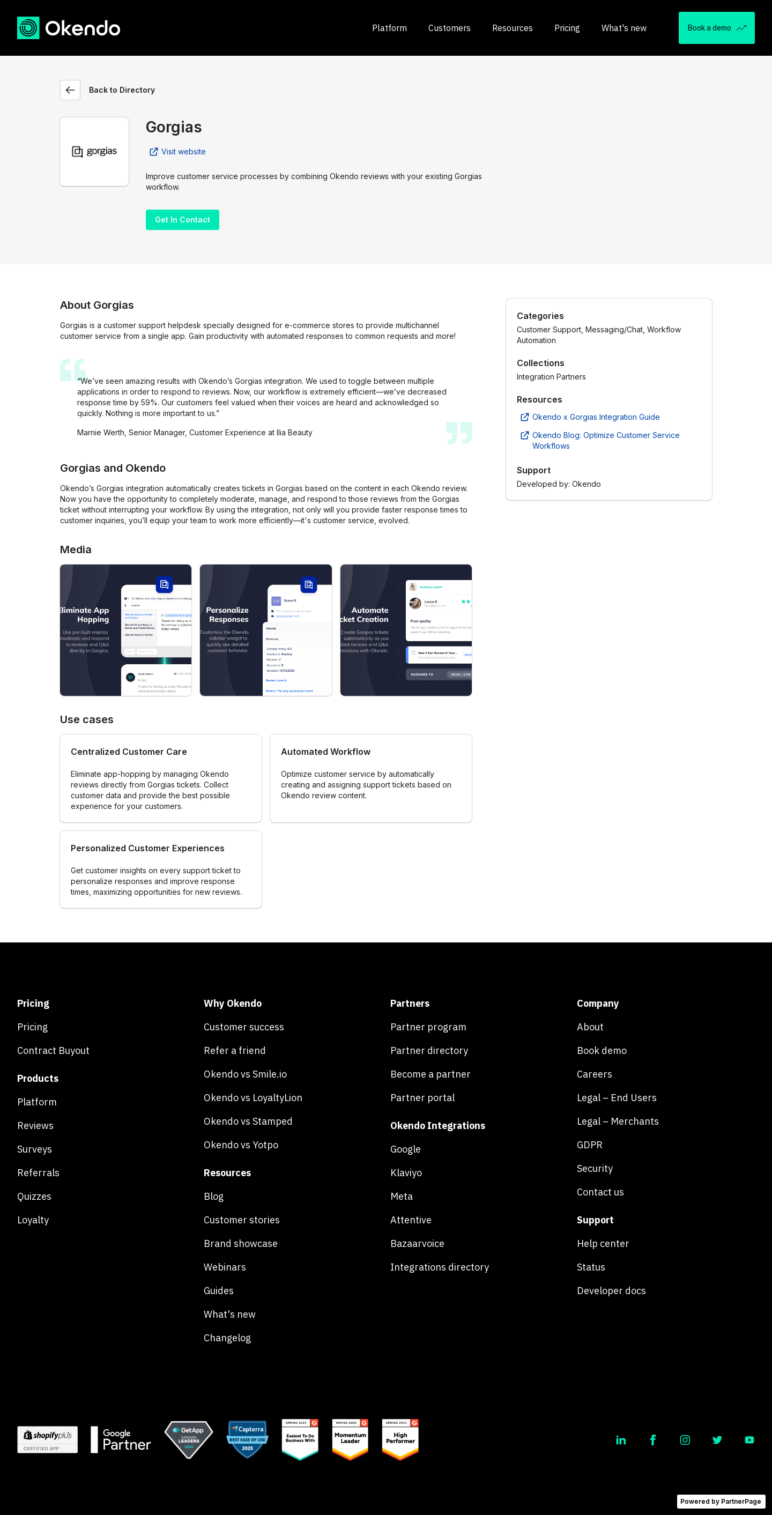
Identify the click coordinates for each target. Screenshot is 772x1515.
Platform (389, 28)
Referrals (38, 1173)
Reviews (35, 1125)
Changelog (227, 1338)
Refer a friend (235, 1050)
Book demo (602, 1050)
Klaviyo (406, 1173)
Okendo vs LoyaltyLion (253, 1097)
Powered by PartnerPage (720, 1501)
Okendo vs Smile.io (245, 1074)
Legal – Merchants (618, 1121)
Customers (449, 28)
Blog (214, 1196)
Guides (219, 1290)
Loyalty (33, 1220)
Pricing (567, 28)
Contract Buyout (53, 1050)
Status (591, 1267)
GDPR (590, 1145)
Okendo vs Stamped (248, 1121)
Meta (401, 1196)
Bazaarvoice (417, 1243)
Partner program (428, 1027)
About (590, 1027)
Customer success (244, 1027)
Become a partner (430, 1074)
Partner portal (422, 1097)
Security (595, 1168)
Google (405, 1149)
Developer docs (611, 1290)
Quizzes (34, 1196)
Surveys (34, 1149)
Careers (594, 1074)
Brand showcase (241, 1243)
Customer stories (242, 1220)
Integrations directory (439, 1267)
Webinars (225, 1267)
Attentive (411, 1220)
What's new (624, 28)
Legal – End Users (617, 1097)
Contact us (600, 1192)
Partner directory (429, 1050)
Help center (603, 1243)
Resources (512, 28)
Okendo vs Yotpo (241, 1145)
